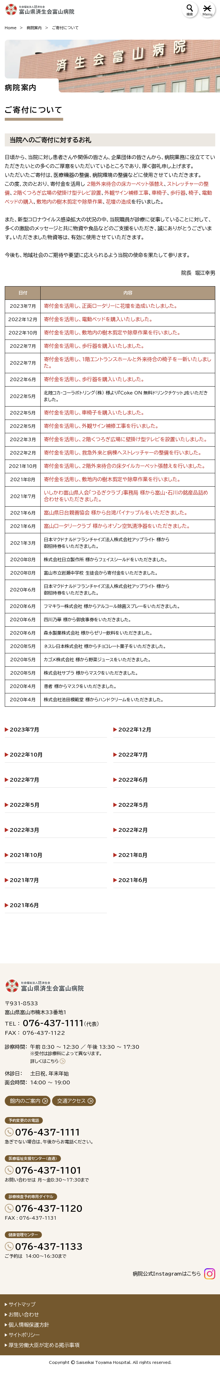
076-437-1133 (49, 1246)
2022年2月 (133, 829)
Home (11, 28)
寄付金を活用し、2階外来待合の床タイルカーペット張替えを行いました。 (124, 465)
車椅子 (159, 192)
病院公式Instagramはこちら (167, 1273)
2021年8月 (132, 855)
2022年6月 (133, 779)
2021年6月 (132, 880)
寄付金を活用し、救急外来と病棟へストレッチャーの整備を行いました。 (123, 452)
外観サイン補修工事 (126, 192)
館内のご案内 (25, 1100)
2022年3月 (24, 829)
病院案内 (34, 28)
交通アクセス (71, 1100)
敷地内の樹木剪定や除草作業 (70, 201)
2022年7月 (133, 754)
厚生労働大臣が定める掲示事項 (44, 1345)
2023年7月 (24, 729)
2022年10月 (26, 754)
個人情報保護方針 (29, 1324)
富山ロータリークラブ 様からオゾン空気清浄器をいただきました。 (117, 526)
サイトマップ (22, 1304)
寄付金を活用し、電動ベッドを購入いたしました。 (98, 319)
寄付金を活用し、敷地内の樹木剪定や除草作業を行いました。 (112, 332)
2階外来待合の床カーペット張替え (125, 183)
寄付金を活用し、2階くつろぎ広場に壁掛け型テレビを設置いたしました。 (125, 439)
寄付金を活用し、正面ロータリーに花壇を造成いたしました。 (110, 305)
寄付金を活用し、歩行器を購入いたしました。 (94, 345)
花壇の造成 (118, 201)
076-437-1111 (47, 1132)
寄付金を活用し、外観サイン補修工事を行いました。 (101, 425)
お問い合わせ (24, 1314)
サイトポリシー (24, 1335)
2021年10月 (26, 855)
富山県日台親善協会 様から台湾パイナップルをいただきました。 (116, 512)
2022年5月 (24, 804)
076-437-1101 (48, 1170)
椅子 (194, 192)
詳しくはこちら (44, 1061)
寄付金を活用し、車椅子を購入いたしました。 (94, 412)
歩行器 (177, 192)
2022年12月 (134, 729)
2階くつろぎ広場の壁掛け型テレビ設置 (57, 192)
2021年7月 (24, 880)
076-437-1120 (49, 1208)
